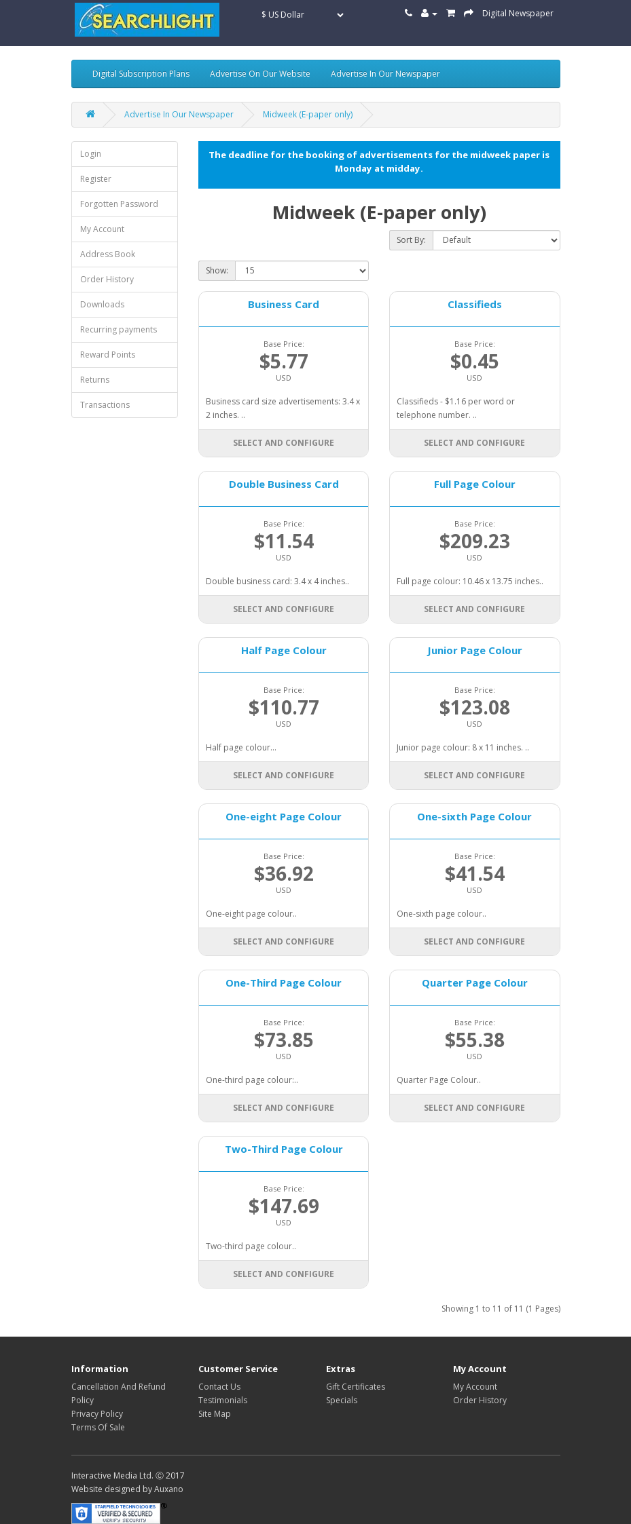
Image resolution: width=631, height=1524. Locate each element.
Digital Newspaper (518, 13)
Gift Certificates (355, 1386)
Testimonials (222, 1400)
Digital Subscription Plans (141, 73)
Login (90, 153)
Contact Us (219, 1386)
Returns (94, 379)
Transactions (105, 405)
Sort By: (411, 240)
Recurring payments (118, 329)
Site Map (214, 1414)
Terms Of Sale (98, 1427)
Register (95, 179)
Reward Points (107, 354)
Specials (341, 1400)
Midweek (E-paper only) (308, 114)
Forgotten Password (119, 204)
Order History (107, 279)
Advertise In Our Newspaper (385, 73)
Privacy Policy (97, 1414)
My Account (102, 229)
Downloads (102, 304)
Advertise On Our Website (260, 73)
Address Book (107, 254)
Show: (217, 270)
